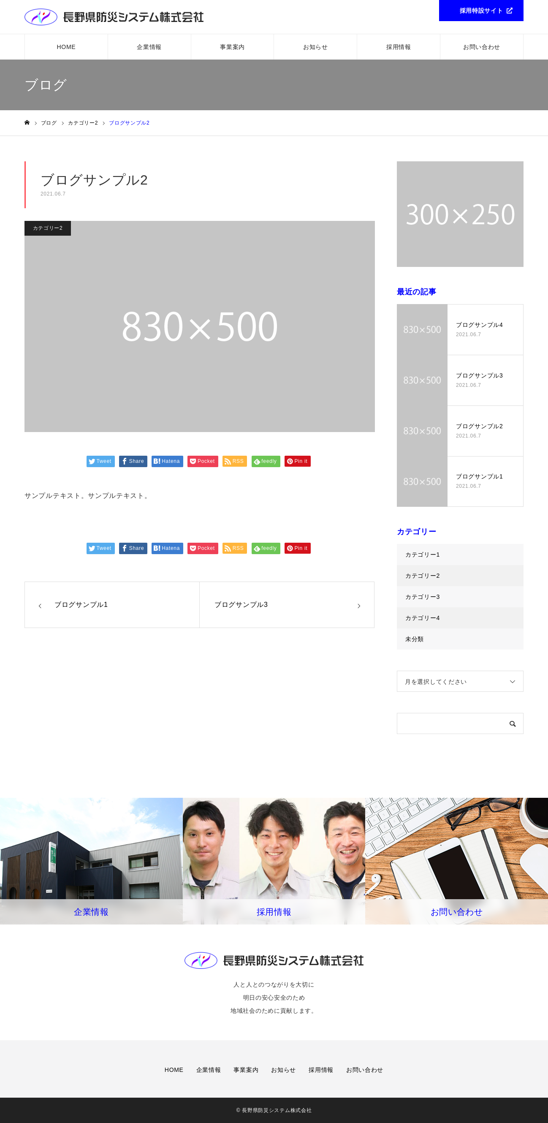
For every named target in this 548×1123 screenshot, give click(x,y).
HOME (66, 47)
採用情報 (398, 47)
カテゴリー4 (422, 618)
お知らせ (315, 47)
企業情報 (149, 47)
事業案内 (232, 47)
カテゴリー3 (422, 596)
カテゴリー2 (48, 228)
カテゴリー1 (422, 554)
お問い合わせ (481, 47)
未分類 (414, 639)
